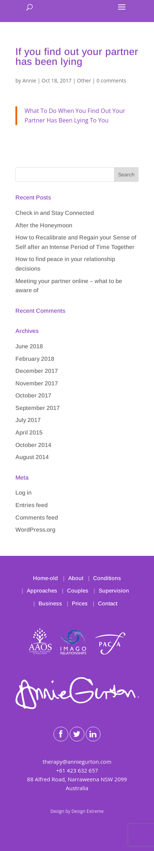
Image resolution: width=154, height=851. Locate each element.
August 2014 (32, 457)
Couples (77, 590)
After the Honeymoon (43, 225)
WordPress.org (35, 530)
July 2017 (28, 420)
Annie (29, 80)
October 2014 (33, 445)
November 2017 (36, 383)
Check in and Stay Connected (54, 213)
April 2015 (29, 432)
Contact (107, 603)
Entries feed (31, 505)
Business (50, 603)
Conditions (107, 578)
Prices (80, 603)
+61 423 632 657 (77, 770)
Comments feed (36, 517)
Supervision (114, 590)
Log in (23, 492)
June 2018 (29, 346)
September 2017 (37, 408)
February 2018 (34, 359)
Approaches (42, 590)
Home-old (45, 578)
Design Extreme (88, 811)
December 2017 (36, 371)
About (75, 578)
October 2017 (33, 395)
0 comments (111, 80)
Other (84, 80)
